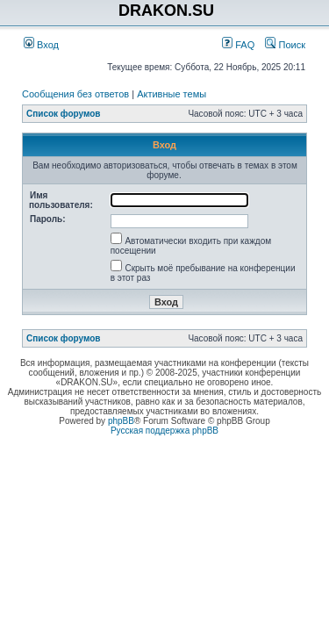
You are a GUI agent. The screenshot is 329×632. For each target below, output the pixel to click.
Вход (41, 45)
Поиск (285, 45)
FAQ (238, 45)
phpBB (121, 421)
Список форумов (63, 113)
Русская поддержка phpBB (164, 430)
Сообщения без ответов (75, 94)
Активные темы (171, 94)
